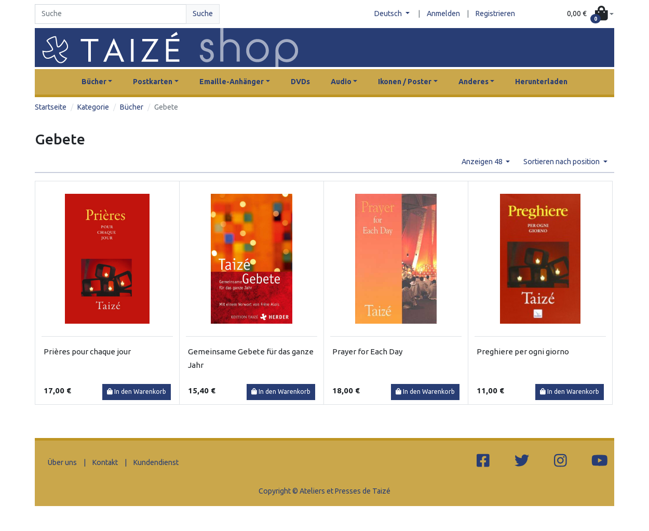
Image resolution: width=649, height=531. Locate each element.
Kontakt (105, 462)
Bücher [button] (94, 81)
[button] (590, 14)
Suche (203, 13)
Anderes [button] (473, 81)
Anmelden (443, 13)
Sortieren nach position (562, 161)
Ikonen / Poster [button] (404, 81)
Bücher (131, 107)
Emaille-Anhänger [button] (231, 81)
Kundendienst (156, 462)
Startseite (50, 107)
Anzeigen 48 (483, 161)
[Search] (110, 14)
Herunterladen (541, 81)
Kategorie (93, 107)
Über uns (62, 462)
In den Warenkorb (136, 391)
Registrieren (495, 13)
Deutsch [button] (388, 13)
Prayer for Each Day (367, 351)
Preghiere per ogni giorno (523, 351)
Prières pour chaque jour (87, 351)
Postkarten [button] (152, 81)
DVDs (300, 81)
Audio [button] (341, 81)
